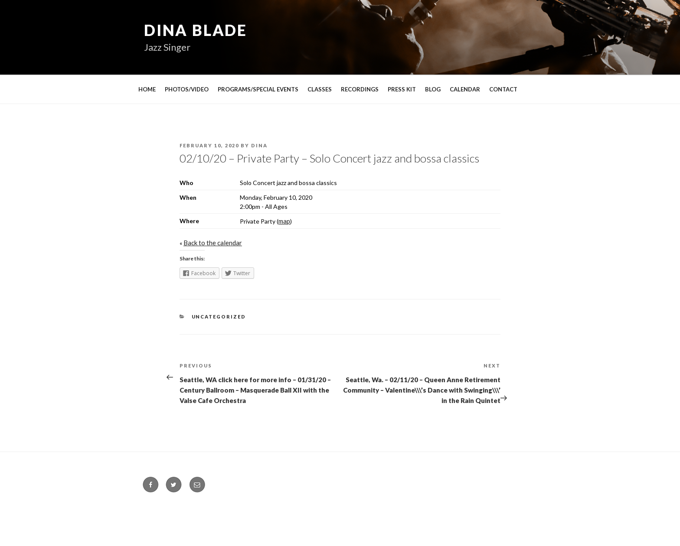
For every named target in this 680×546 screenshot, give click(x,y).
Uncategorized (219, 316)
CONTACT (503, 89)
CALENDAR (465, 89)
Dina (259, 145)
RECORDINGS (360, 89)
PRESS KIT (402, 89)
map (284, 221)
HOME (147, 89)
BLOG (433, 89)
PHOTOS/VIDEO (187, 89)
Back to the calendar (212, 243)
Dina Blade (195, 30)
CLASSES (319, 89)
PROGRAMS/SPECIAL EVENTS (258, 89)
